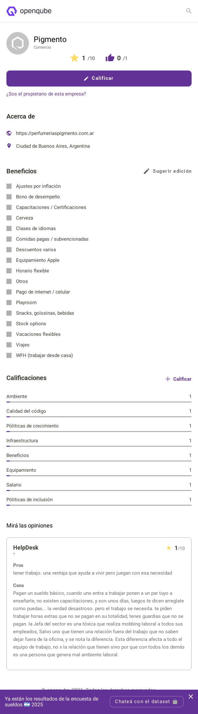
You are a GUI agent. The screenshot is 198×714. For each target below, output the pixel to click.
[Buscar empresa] (189, 11)
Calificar (99, 78)
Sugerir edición (168, 171)
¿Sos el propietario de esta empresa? (46, 94)
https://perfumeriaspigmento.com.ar (50, 133)
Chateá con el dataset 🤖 (146, 701)
